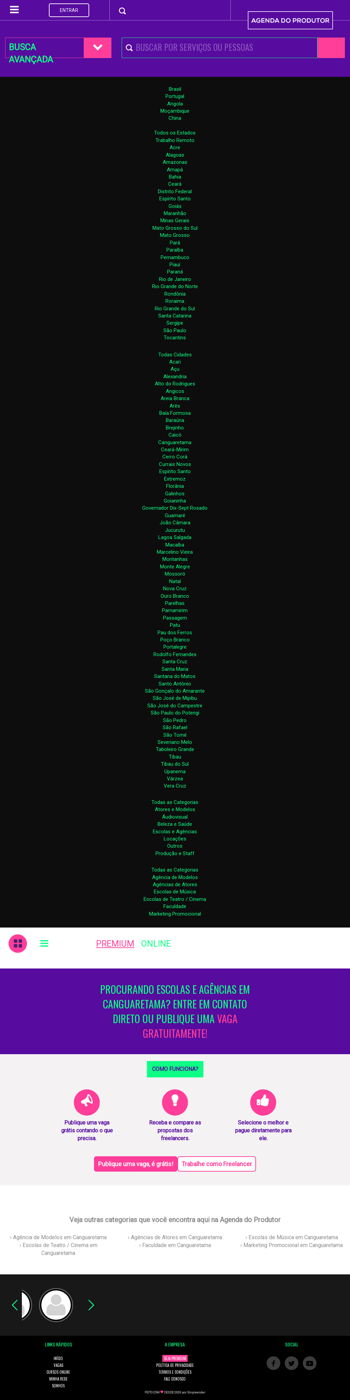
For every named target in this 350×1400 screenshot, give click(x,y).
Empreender (196, 1392)
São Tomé (175, 735)
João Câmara (175, 523)
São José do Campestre (174, 706)
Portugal (174, 96)
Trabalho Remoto (175, 140)
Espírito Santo (175, 471)
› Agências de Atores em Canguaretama (175, 1237)
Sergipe (174, 323)
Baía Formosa (175, 413)
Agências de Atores (175, 884)
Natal (175, 581)
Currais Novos (175, 464)
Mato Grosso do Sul (175, 228)
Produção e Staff (175, 853)
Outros (175, 846)
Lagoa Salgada (174, 537)
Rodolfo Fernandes (175, 654)
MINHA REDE (58, 1379)
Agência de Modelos (175, 877)
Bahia (175, 177)
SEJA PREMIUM (175, 1358)
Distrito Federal (175, 191)
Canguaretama (174, 442)
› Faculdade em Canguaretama (175, 1245)
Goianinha (175, 501)
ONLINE (156, 944)
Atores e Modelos (175, 809)
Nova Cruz (175, 588)
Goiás (175, 206)
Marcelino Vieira (175, 552)
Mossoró (175, 574)
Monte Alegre (175, 567)
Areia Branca (175, 398)
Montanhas (175, 559)
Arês (175, 406)
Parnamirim (175, 610)
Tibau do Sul (175, 764)
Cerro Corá (174, 457)
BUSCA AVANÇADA (31, 50)
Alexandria (175, 376)
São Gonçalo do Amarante (175, 691)
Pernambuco (175, 257)
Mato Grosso (175, 235)
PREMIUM (115, 944)
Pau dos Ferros (175, 633)
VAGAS (58, 1365)
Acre (175, 147)
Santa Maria (175, 669)
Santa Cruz (174, 662)
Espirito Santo (175, 199)
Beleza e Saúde (175, 824)
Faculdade (174, 906)
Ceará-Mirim (175, 450)
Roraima (174, 301)
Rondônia (175, 294)
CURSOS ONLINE (58, 1372)
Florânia (175, 486)
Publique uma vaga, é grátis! (135, 1164)
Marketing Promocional (175, 914)
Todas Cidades (175, 355)
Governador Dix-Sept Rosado (174, 508)
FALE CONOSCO (175, 1379)
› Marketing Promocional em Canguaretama (291, 1245)
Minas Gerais (174, 220)
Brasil (175, 89)
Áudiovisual (175, 817)
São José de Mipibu (175, 698)
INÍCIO (58, 1358)
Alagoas (175, 155)
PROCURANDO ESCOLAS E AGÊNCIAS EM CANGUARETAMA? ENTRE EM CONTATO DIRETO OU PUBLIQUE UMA (175, 1011)
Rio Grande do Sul (175, 309)
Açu (175, 369)
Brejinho (175, 428)
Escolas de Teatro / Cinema (175, 899)
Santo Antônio (175, 684)
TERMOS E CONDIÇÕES (174, 1372)
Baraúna (175, 420)
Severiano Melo (175, 742)
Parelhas (175, 603)
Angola (175, 104)
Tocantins (175, 338)
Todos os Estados (175, 133)
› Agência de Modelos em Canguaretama (58, 1237)
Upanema (175, 771)
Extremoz (175, 479)
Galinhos (175, 494)
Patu (175, 625)
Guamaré (175, 515)
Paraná (175, 272)
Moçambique (174, 111)
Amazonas (175, 162)
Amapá (175, 170)
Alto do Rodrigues (175, 384)
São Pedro (175, 720)
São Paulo (174, 330)
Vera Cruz (175, 786)
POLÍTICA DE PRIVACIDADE (175, 1365)
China (175, 118)
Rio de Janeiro (175, 279)
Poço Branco (175, 640)
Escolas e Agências (175, 832)
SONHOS (58, 1385)
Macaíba (174, 545)
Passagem (175, 618)
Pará (175, 243)
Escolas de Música (175, 892)
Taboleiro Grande (175, 749)
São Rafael (175, 727)
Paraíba (174, 250)
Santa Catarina (174, 316)
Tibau (175, 757)
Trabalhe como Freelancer (216, 1164)
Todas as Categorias (174, 802)
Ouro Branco (175, 596)
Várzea (175, 779)
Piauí (175, 264)
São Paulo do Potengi (175, 713)
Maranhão (175, 213)
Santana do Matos (175, 676)
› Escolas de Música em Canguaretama (291, 1237)
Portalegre (175, 647)
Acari (175, 362)
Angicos (175, 391)
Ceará (174, 184)
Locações (175, 839)
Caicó (175, 435)
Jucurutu (175, 530)
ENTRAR (69, 10)
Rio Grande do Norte (175, 286)
